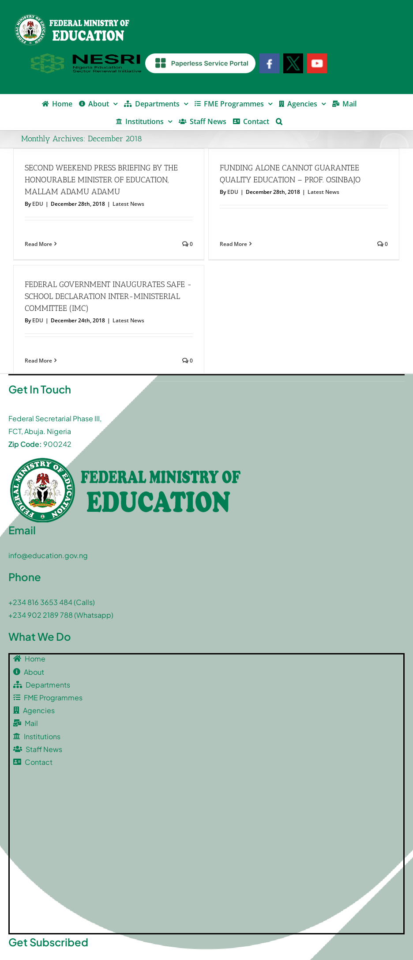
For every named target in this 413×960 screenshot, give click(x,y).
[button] (279, 121)
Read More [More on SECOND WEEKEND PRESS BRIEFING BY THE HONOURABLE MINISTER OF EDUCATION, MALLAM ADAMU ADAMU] (38, 244)
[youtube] (65, 936)
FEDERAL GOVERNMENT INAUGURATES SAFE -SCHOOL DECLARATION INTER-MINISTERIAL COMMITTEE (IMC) (185, 262)
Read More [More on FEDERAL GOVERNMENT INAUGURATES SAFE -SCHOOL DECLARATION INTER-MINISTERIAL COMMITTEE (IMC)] (115, 326)
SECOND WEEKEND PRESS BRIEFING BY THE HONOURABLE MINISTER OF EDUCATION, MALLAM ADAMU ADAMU (101, 180)
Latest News (128, 204)
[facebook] (19, 936)
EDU (37, 204)
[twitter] (42, 935)
